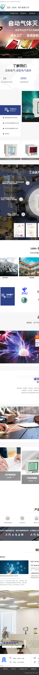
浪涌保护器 (23, 13)
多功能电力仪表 (14, 13)
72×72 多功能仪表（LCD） (10, 158)
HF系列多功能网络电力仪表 (12, 123)
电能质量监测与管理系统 (11, 117)
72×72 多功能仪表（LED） (31, 158)
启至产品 (13, 669)
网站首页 (5, 13)
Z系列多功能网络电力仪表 (11, 128)
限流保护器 (32, 13)
